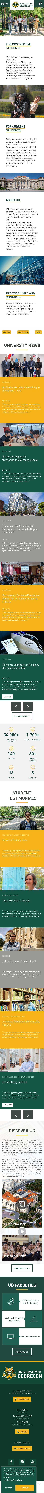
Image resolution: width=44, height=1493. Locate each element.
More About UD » (22, 1268)
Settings (8, 1487)
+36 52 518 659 (22, 1423)
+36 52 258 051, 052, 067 (22, 1417)
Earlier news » (22, 716)
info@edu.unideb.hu (22, 1442)
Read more (8, 696)
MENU (3, 3)
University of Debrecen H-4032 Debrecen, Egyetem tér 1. (22, 1391)
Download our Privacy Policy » (13, 1480)
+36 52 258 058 (22, 1411)
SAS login (38, 332)
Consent (25, 1488)
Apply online (7, 332)
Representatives (23, 332)
